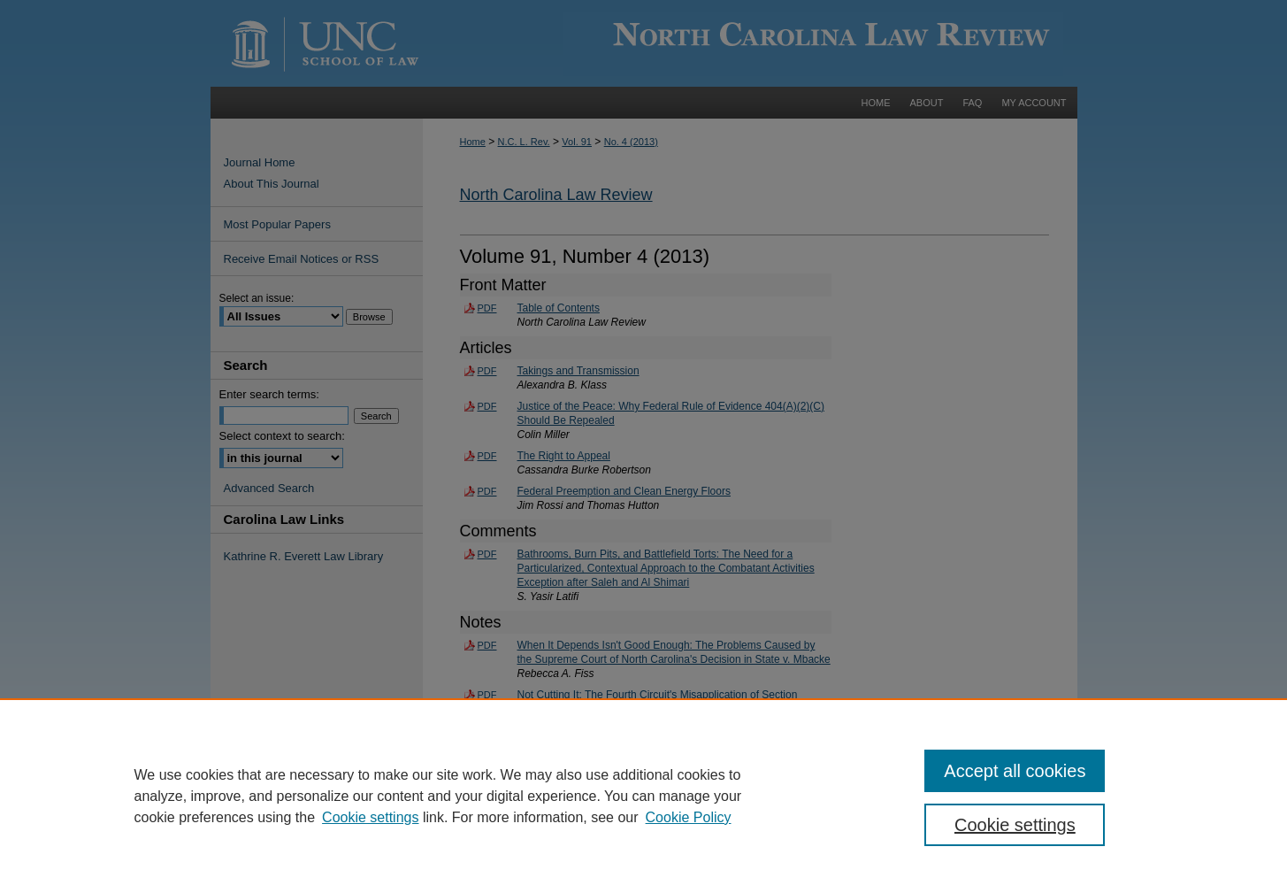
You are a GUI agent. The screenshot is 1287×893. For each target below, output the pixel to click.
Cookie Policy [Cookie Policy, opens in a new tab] (689, 817)
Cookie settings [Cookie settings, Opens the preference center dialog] (1015, 825)
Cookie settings (370, 817)
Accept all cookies (1014, 771)
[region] (643, 795)
